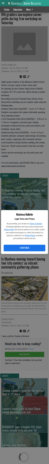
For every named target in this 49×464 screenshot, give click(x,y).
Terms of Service (36, 224)
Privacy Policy (9, 230)
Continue (24, 248)
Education (17, 9)
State (6, 9)
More (30, 9)
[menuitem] (30, 9)
